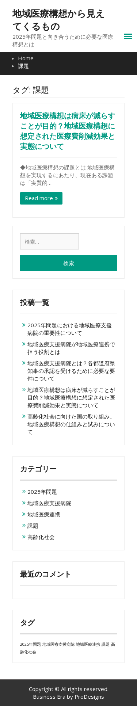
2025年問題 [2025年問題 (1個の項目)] (30, 644)
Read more (39, 198)
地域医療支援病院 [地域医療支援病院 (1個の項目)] (58, 644)
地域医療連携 (43, 514)
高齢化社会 (41, 537)
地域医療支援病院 (49, 503)
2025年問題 (42, 491)
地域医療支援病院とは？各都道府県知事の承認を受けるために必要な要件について (71, 370)
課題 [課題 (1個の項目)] (106, 644)
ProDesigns (89, 696)
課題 (32, 525)
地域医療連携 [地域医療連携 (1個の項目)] (88, 644)
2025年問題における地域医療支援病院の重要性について (69, 328)
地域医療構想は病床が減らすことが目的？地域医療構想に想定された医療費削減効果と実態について (71, 397)
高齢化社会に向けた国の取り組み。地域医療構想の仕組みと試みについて (71, 424)
